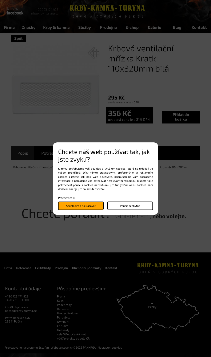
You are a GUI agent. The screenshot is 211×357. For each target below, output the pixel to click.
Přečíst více (65, 197)
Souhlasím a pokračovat (81, 205)
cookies (121, 168)
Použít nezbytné (130, 205)
